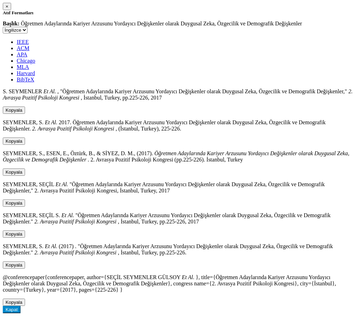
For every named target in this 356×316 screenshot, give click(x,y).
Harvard (26, 73)
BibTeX (25, 79)
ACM (23, 48)
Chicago (26, 61)
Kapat (12, 309)
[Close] (7, 6)
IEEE (23, 42)
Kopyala (14, 110)
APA (22, 54)
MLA (23, 67)
